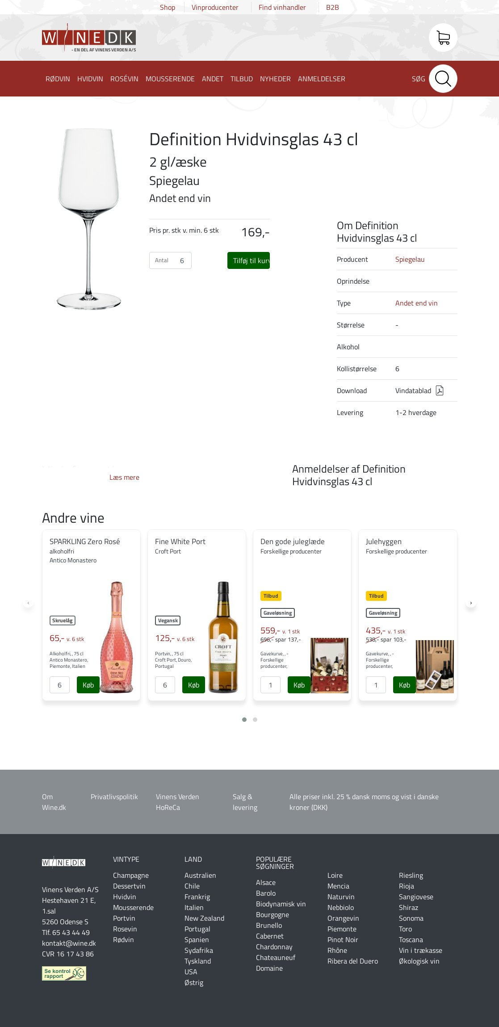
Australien (200, 875)
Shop (167, 7)
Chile (192, 885)
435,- (385, 630)
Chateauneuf (275, 957)
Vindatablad (413, 390)
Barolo (266, 893)
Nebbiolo (340, 907)
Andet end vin (416, 303)
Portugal (197, 928)
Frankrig (197, 896)
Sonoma (411, 918)
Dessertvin (129, 885)
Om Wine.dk (54, 802)
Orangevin (343, 918)
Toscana (411, 939)
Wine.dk (89, 39)
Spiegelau (410, 259)
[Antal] (60, 684)
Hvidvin (90, 78)
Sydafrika (199, 950)
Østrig (194, 982)
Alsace (266, 882)
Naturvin (341, 896)
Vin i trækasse (420, 950)
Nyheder (275, 78)
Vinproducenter (215, 7)
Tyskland (198, 961)
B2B (332, 7)
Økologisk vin (419, 961)
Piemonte (341, 928)
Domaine (269, 968)
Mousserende (170, 78)
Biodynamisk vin (281, 903)
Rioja (406, 885)
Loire (335, 875)
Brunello (269, 925)
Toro (405, 928)
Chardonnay (274, 946)
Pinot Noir (342, 939)
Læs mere (124, 477)
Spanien (197, 939)
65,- (67, 638)
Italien (194, 907)
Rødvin (58, 78)
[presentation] (28, 602)
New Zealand (204, 918)
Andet (212, 78)
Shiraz (408, 907)
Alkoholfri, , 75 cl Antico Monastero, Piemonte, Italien (69, 660)
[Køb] (88, 684)
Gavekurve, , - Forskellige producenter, (274, 660)
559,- (280, 630)
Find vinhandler (282, 7)
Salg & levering (245, 802)
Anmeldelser (321, 78)
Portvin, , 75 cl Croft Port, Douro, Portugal (173, 660)
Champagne (131, 875)
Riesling (411, 875)
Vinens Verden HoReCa (177, 802)
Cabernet (270, 936)
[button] (244, 719)
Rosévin (124, 78)
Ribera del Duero (352, 961)
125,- (174, 638)
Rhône (337, 950)
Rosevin (125, 928)
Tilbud (242, 78)
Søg (418, 78)
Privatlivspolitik (114, 796)
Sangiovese (416, 896)
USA (191, 971)
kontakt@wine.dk (69, 943)
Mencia (338, 885)
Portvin (124, 918)
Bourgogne (272, 914)
